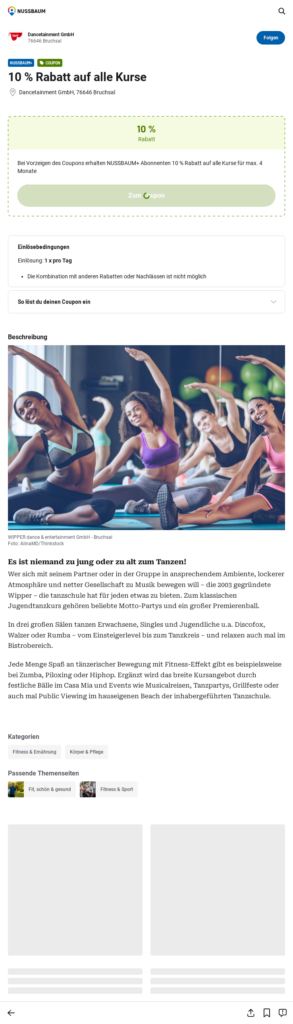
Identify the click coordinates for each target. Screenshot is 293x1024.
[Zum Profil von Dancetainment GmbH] (140, 38)
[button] (146, 247)
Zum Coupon (146, 196)
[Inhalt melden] (283, 1013)
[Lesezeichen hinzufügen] (267, 1013)
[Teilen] (251, 1013)
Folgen (271, 38)
